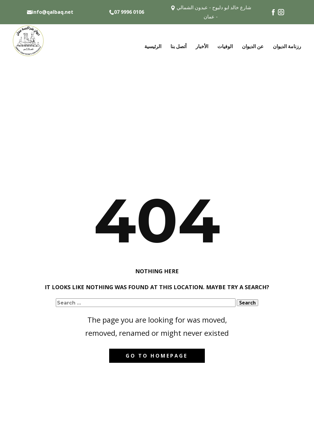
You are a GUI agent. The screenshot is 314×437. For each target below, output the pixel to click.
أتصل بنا (178, 46)
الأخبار (202, 46)
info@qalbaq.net (50, 12)
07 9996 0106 (126, 12)
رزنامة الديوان (287, 46)
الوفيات (225, 46)
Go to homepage (157, 355)
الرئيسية (152, 46)
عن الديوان (253, 46)
